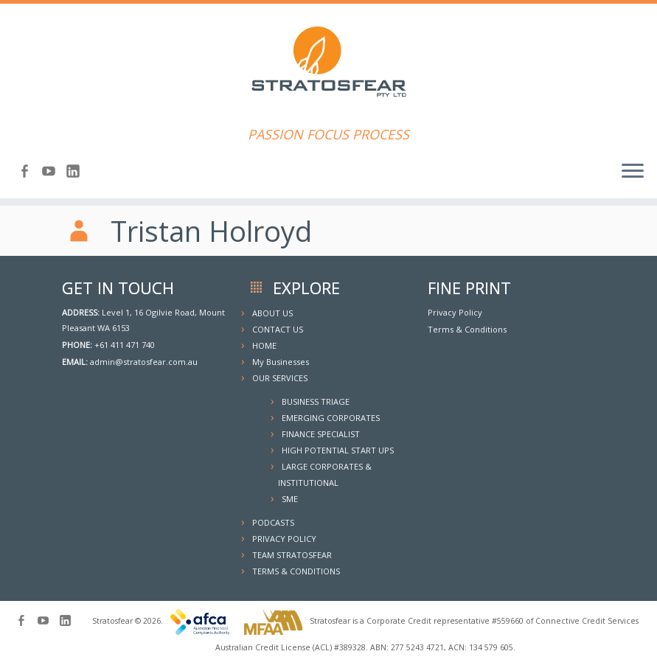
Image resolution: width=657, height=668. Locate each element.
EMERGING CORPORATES (331, 417)
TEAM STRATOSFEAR (292, 554)
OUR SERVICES (279, 377)
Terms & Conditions (467, 329)
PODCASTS (273, 522)
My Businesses (280, 361)
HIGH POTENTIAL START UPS (338, 450)
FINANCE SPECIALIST (321, 433)
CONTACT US (277, 329)
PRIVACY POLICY (284, 538)
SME (290, 498)
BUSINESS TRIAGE (316, 401)
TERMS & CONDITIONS (296, 571)
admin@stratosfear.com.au (144, 361)
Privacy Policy (455, 312)
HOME (264, 345)
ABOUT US (272, 313)
